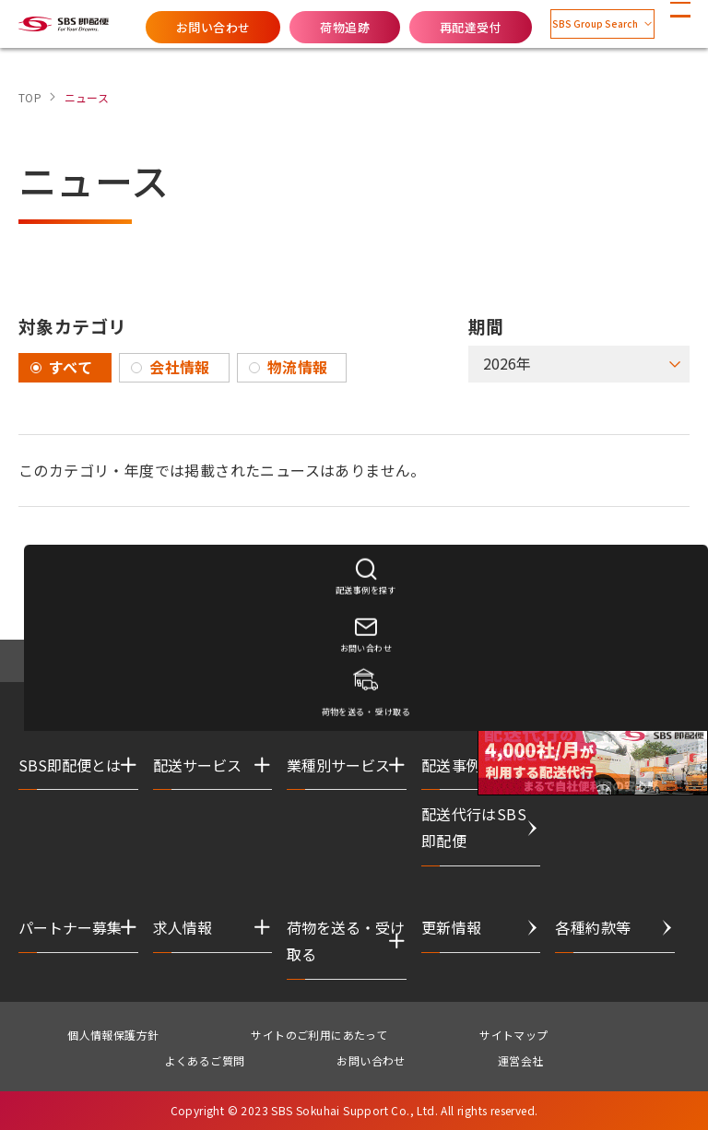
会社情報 (179, 367)
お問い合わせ (168, 27)
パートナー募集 (70, 927)
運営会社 (521, 1060)
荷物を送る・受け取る (346, 940)
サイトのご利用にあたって (319, 1034)
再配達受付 (425, 27)
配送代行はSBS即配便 (473, 827)
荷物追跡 (299, 27)
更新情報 (451, 927)
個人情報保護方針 (113, 1034)
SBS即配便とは (69, 765)
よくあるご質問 (205, 1060)
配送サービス (197, 765)
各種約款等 (593, 927)
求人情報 (182, 927)
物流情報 (297, 367)
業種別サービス (338, 765)
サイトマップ (513, 1034)
